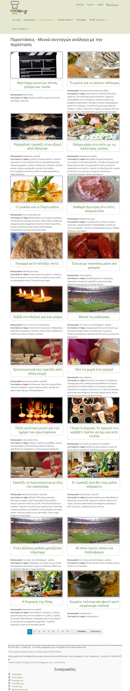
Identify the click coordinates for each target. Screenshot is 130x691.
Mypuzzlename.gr (20, 689)
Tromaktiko (17, 674)
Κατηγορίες (30, 19)
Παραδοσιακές (66, 19)
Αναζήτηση (113, 4)
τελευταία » (95, 631)
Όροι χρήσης (14, 651)
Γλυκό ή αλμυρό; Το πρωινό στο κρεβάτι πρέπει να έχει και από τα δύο (94, 432)
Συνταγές (16, 19)
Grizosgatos (17, 677)
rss (35, 651)
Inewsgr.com (17, 680)
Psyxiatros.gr (18, 683)
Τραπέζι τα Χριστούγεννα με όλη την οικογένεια (37, 484)
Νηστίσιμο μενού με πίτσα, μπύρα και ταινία (37, 84)
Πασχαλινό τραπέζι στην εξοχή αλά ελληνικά (37, 146)
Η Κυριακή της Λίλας (37, 601)
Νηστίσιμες (81, 19)
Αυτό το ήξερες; (20, 28)
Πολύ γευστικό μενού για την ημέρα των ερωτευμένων (37, 430)
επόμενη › (82, 631)
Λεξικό (100, 4)
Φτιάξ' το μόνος (97, 19)
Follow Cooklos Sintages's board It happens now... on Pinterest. (37, 662)
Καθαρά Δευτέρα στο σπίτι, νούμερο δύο (94, 209)
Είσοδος (80, 4)
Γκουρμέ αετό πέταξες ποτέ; (37, 263)
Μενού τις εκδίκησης (94, 316)
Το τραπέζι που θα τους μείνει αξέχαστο (94, 484)
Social (91, 4)
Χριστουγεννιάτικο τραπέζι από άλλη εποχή (37, 371)
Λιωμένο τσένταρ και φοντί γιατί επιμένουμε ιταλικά (94, 603)
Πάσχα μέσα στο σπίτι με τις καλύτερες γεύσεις (94, 146)
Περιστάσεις (47, 19)
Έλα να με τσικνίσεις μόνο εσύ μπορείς (94, 265)
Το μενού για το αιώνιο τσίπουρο (94, 82)
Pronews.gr (17, 686)
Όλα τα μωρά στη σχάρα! (94, 369)
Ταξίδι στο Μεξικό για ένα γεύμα (37, 316)
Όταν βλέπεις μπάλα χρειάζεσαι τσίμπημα (37, 550)
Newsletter (56, 651)
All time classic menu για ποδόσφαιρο (94, 550)
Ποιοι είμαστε (44, 651)
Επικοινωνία (26, 651)
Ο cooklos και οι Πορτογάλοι (37, 207)
